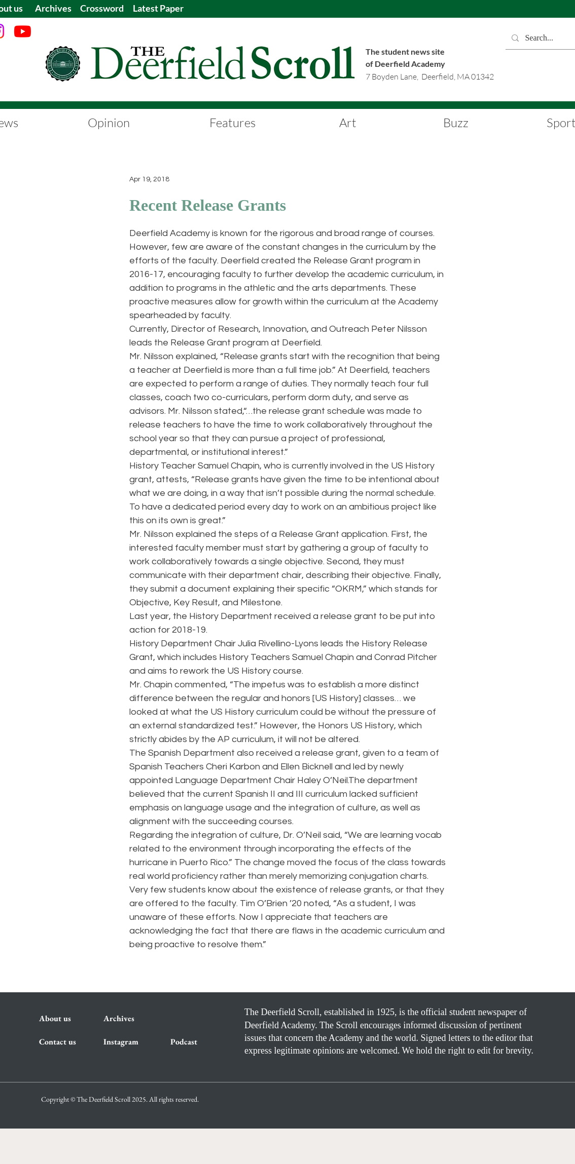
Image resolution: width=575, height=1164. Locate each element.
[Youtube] (22, 31)
